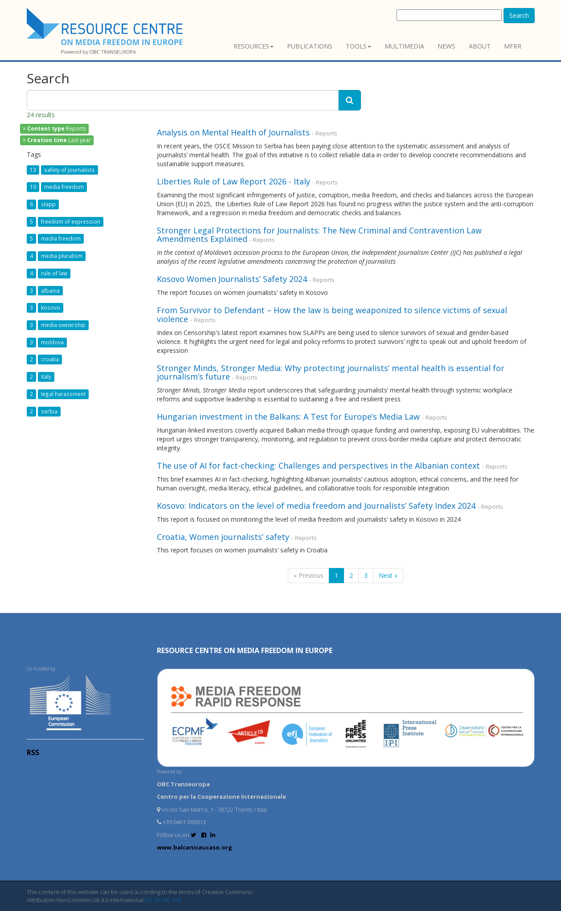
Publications (309, 46)
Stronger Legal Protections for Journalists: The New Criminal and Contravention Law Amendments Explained (319, 235)
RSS (33, 752)
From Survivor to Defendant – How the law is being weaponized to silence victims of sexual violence (332, 314)
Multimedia (404, 46)
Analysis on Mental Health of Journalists (233, 132)
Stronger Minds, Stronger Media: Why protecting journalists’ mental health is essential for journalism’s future (330, 372)
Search (519, 15)
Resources (253, 46)
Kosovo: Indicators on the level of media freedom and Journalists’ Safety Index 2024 (316, 505)
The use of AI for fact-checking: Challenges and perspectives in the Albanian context (318, 465)
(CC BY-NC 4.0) (163, 900)
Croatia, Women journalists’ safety (223, 536)
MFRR (512, 46)
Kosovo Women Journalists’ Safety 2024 (232, 279)
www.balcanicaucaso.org (194, 847)
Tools (358, 46)
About (480, 46)
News (446, 46)
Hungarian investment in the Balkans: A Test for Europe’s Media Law (288, 416)
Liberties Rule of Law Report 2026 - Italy (234, 181)
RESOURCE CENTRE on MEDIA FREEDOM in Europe (244, 650)
